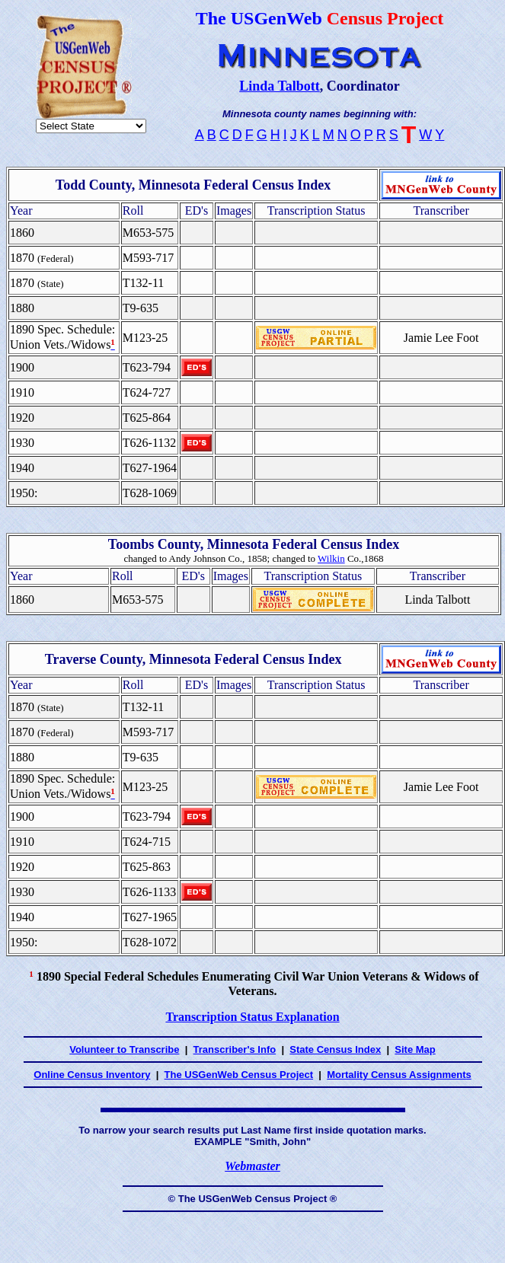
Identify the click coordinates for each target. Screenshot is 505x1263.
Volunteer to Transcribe (124, 1049)
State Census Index (335, 1049)
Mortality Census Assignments (399, 1074)
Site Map (415, 1049)
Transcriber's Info (234, 1049)
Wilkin (331, 558)
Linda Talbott (279, 86)
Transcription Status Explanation (252, 1016)
